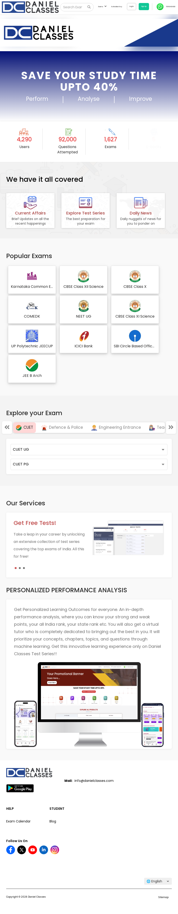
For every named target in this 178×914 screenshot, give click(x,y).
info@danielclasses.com (94, 780)
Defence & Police (62, 427)
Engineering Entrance (116, 427)
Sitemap (163, 897)
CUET (24, 427)
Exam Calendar (18, 821)
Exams (102, 7)
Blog (52, 821)
